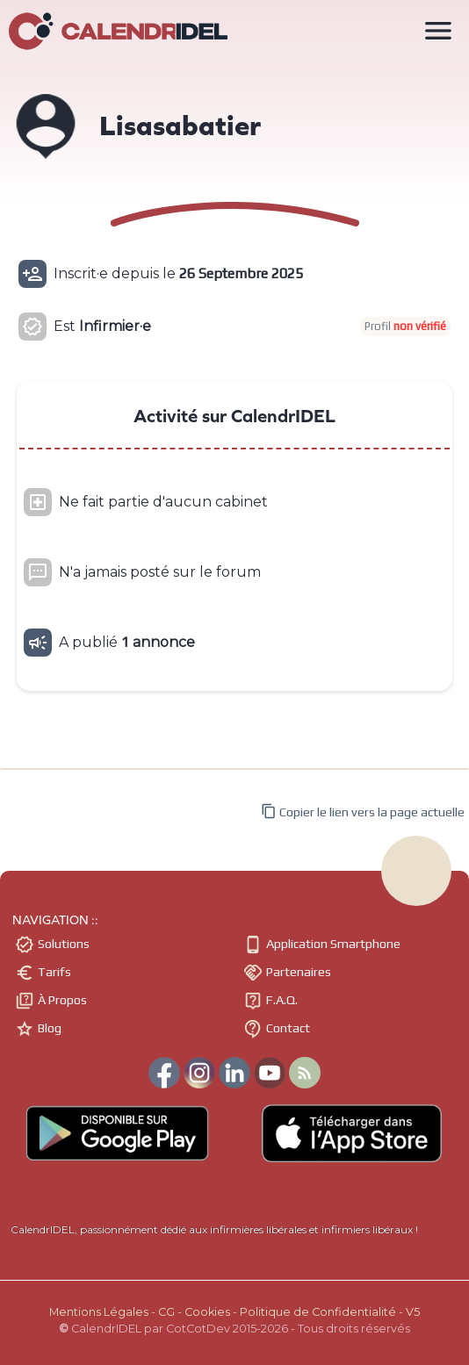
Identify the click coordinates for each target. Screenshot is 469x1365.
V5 (413, 1311)
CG (166, 1311)
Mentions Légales (98, 1311)
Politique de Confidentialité (318, 1311)
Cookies (207, 1311)
